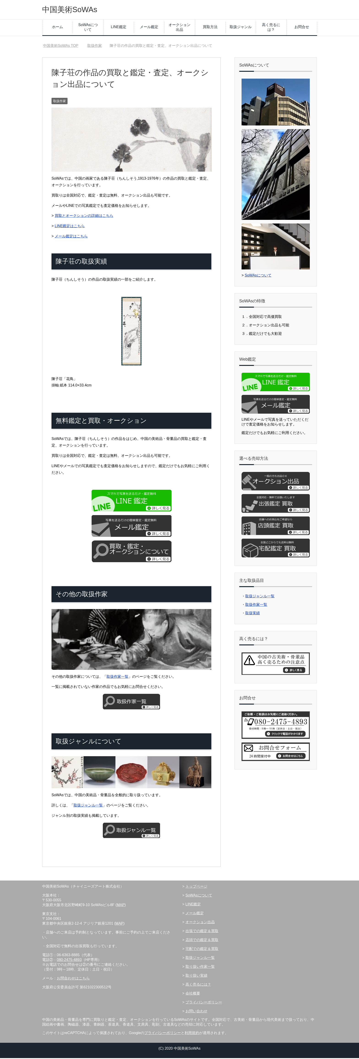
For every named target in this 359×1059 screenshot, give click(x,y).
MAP (121, 906)
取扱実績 (252, 614)
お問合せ (301, 28)
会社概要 (192, 994)
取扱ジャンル (241, 28)
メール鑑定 (149, 28)
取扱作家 (59, 102)
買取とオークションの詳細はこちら (84, 216)
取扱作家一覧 (117, 677)
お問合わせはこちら (73, 979)
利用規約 (192, 1034)
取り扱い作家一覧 (200, 967)
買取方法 (210, 28)
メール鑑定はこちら (71, 237)
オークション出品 (179, 28)
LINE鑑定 (118, 28)
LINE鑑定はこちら (70, 227)
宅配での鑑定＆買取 (201, 950)
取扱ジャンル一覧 (88, 806)
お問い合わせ (196, 1012)
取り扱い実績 (196, 976)
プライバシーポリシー (203, 1003)
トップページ (196, 887)
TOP (60, 46)
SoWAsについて (88, 28)
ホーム (57, 28)
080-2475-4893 (69, 961)
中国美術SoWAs (72, 10)
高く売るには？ (271, 28)
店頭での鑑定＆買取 (201, 941)
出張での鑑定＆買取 (201, 932)
